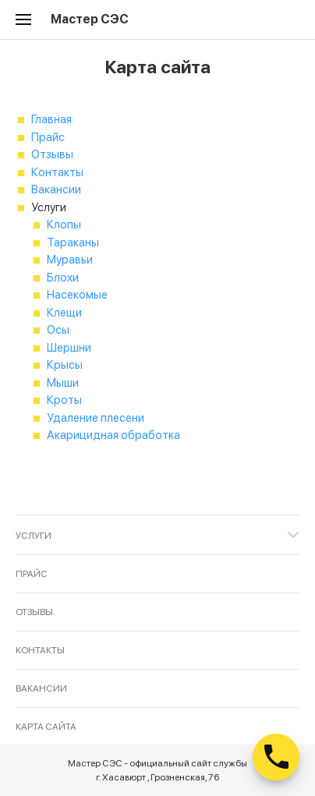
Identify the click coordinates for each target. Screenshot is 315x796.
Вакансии (56, 189)
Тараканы (73, 242)
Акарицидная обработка (113, 435)
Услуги (33, 535)
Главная (51, 119)
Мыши (63, 383)
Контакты (57, 172)
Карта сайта (46, 726)
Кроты (64, 400)
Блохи (63, 278)
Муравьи (70, 260)
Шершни (69, 348)
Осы (58, 330)
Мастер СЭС (90, 19)
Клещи (64, 313)
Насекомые (77, 295)
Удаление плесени (95, 418)
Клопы (64, 225)
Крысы (65, 365)
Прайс (48, 137)
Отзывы (52, 154)
